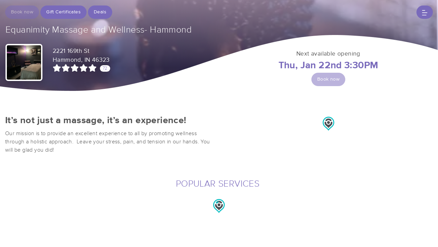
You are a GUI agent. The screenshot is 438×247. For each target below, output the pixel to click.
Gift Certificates (63, 12)
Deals (100, 12)
